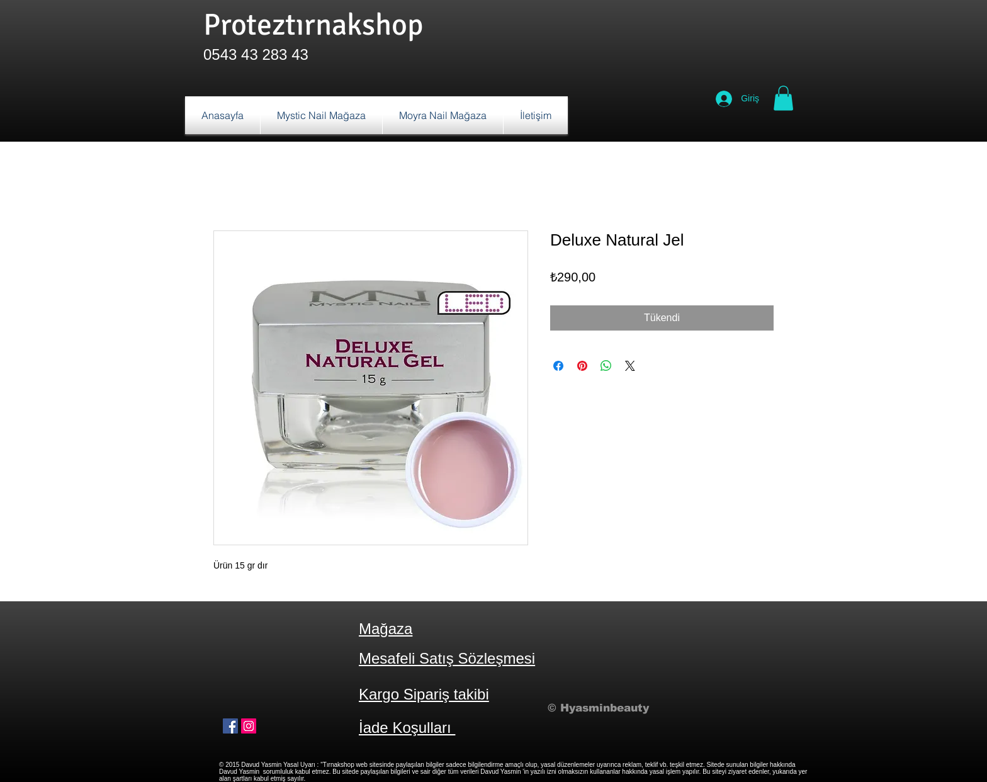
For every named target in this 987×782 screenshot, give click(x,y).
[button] (783, 98)
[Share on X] (630, 365)
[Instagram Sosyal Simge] (248, 726)
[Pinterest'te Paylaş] (582, 365)
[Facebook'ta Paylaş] (558, 365)
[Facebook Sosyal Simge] (230, 726)
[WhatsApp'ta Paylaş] (606, 365)
